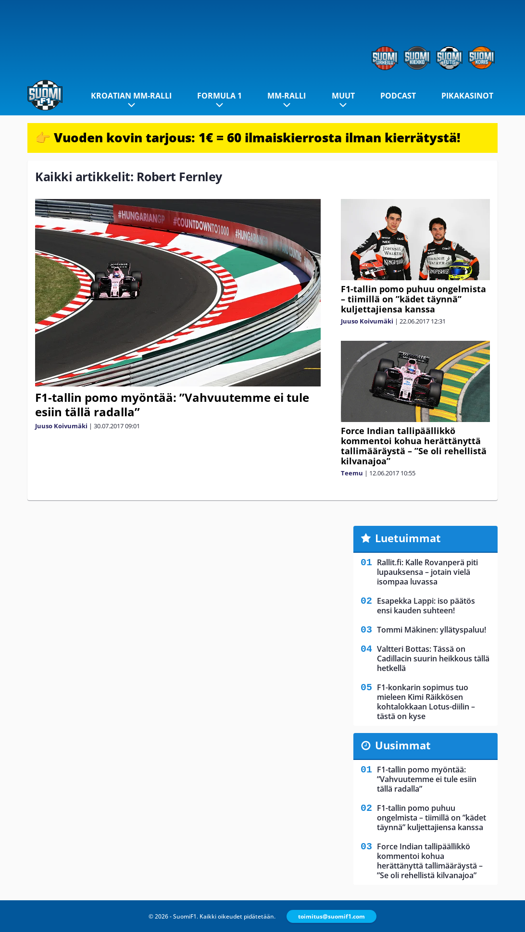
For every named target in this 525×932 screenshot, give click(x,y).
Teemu (352, 473)
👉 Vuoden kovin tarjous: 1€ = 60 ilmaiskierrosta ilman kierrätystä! (248, 137)
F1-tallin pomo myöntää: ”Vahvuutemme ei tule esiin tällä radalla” (172, 404)
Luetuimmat (408, 538)
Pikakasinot (467, 95)
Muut (343, 95)
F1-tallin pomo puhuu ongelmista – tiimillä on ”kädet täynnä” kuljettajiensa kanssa (413, 299)
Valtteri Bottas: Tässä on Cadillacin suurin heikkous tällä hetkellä (433, 658)
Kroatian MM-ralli (131, 95)
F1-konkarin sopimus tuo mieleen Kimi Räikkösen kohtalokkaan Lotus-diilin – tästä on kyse (426, 701)
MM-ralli (286, 95)
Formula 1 (219, 95)
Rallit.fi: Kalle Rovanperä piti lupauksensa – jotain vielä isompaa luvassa (427, 572)
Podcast (398, 95)
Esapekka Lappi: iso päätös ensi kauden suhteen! (426, 606)
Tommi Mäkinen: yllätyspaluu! (431, 629)
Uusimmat (403, 745)
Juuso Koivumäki (61, 426)
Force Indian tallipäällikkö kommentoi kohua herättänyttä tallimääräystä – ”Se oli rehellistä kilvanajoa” (414, 446)
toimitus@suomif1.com (331, 916)
